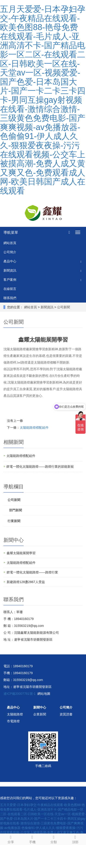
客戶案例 (9, 279)
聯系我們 (9, 298)
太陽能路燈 (15, 714)
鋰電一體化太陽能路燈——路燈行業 (32, 572)
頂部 (75, 839)
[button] (81, 261)
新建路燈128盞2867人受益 (26, 582)
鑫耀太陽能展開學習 (21, 553)
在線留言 (9, 289)
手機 (32, 839)
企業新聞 (39, 714)
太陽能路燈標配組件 (34, 427)
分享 (11, 839)
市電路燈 (13, 721)
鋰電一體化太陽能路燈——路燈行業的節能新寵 (40, 466)
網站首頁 (9, 243)
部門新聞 (15, 510)
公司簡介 (9, 252)
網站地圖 (43, 693)
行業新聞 (14, 521)
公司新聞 (63, 307)
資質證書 (66, 714)
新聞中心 (39, 707)
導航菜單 (10, 232)
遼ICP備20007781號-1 (19, 693)
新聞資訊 (9, 270)
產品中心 (9, 261)
